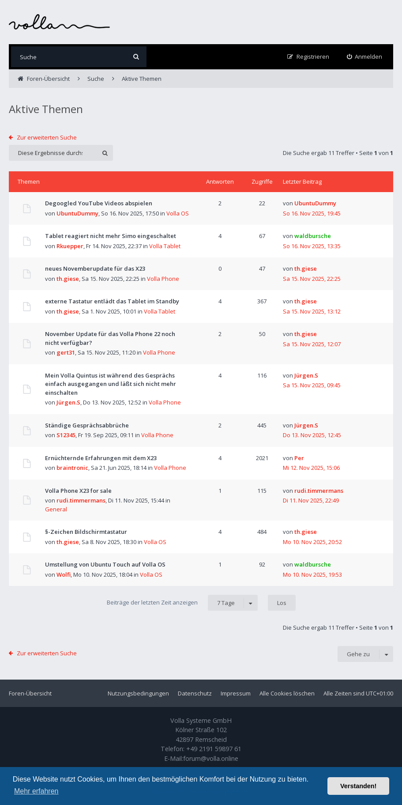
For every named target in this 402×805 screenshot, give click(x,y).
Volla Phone (163, 279)
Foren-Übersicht (30, 693)
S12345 (65, 435)
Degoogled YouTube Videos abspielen (98, 203)
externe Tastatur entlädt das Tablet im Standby (112, 301)
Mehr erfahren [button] (36, 791)
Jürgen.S (68, 402)
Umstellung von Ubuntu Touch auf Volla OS (105, 564)
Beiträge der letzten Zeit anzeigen (182, 603)
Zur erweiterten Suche (47, 137)
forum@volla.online (210, 758)
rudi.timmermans (80, 500)
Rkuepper (69, 246)
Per (299, 458)
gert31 (65, 352)
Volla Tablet (164, 246)
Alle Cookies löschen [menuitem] (287, 693)
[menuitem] (364, 56)
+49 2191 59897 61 (213, 749)
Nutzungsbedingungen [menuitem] (138, 693)
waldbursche (312, 236)
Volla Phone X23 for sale (78, 491)
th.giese (67, 279)
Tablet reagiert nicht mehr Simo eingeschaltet (110, 236)
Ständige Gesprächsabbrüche (87, 425)
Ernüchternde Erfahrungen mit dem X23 (101, 458)
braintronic (72, 468)
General (56, 509)
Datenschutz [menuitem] (195, 693)
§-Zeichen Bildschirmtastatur (86, 532)
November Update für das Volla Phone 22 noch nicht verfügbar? (110, 338)
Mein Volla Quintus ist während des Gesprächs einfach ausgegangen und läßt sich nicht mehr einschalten (110, 384)
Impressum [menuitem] (236, 693)
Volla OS (177, 213)
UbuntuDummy (77, 213)
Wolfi (63, 574)
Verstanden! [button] (358, 786)
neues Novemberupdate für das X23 (95, 268)
